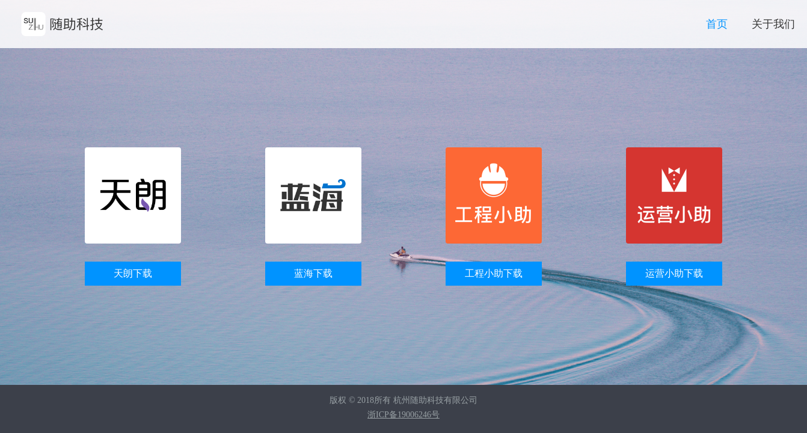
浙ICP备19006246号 (403, 414)
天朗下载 (133, 273)
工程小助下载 (494, 273)
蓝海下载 (313, 273)
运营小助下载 (674, 273)
